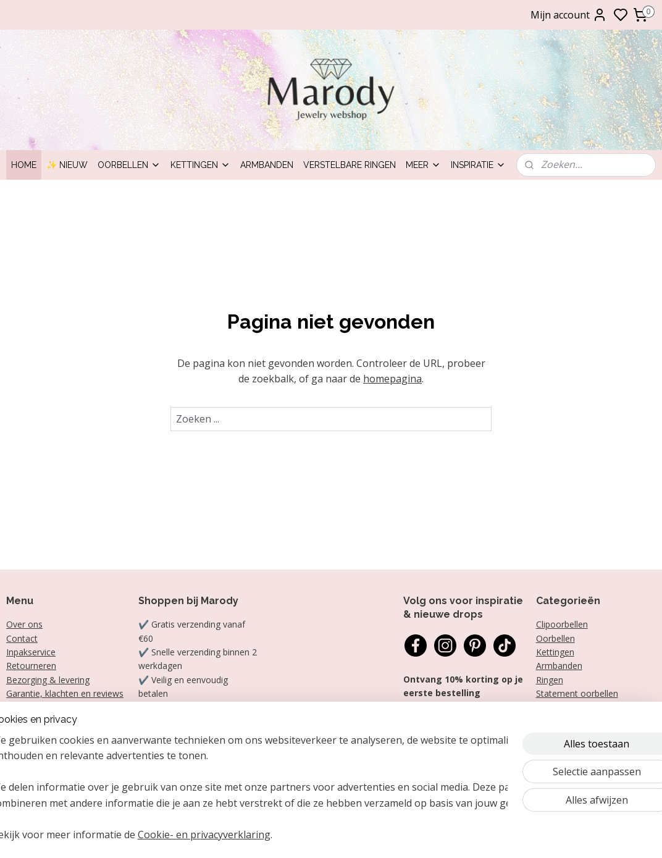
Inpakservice (31, 652)
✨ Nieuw (67, 165)
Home (23, 165)
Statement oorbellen (577, 693)
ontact (25, 638)
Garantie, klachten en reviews (65, 693)
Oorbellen (129, 165)
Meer (423, 165)
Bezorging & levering (48, 680)
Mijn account (568, 14)
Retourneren (31, 665)
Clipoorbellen (562, 624)
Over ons (24, 624)
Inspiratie (478, 165)
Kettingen (200, 165)
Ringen (549, 680)
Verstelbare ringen (349, 165)
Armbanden (266, 165)
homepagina (392, 378)
